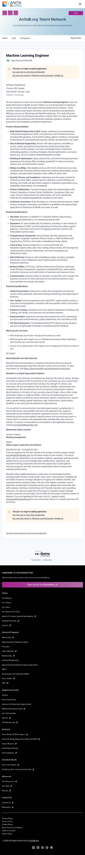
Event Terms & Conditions (12, 827)
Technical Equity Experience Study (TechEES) (21, 739)
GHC (5, 683)
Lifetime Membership (10, 660)
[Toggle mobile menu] (80, 4)
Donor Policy (7, 833)
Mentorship (8, 637)
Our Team (6, 607)
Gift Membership (10, 722)
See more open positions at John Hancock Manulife (26, 533)
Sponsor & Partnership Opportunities (16, 704)
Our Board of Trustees (11, 611)
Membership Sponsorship (13, 708)
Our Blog (7, 786)
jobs (14, 38)
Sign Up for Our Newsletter (43, 584)
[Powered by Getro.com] (42, 554)
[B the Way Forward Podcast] (51, 847)
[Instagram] (5, 13)
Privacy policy (36, 560)
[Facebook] (10, 13)
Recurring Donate (9, 699)
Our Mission (7, 598)
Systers (6, 718)
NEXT (4, 669)
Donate (5, 695)
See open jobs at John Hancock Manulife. (29, 72)
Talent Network (9, 651)
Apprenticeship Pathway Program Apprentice (20, 665)
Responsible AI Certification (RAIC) (15, 674)
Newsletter (8, 807)
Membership (8, 655)
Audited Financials (11, 621)
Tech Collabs (8, 678)
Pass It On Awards (11, 764)
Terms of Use (7, 821)
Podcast (6, 790)
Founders (6, 646)
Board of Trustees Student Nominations (19, 616)
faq (76, 13)
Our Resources (9, 781)
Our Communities (9, 713)
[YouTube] (42, 847)
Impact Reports (9, 743)
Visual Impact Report (10, 748)
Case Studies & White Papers (15, 734)
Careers (6, 625)
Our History (6, 602)
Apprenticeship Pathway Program (15, 642)
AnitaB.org (34, 840)
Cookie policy (47, 560)
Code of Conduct (8, 830)
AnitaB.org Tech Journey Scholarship (18, 769)
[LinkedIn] (16, 13)
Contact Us (8, 802)
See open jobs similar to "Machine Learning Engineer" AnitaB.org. (38, 76)
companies (25, 38)
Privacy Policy (7, 818)
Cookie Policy (7, 824)
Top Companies (9, 752)
